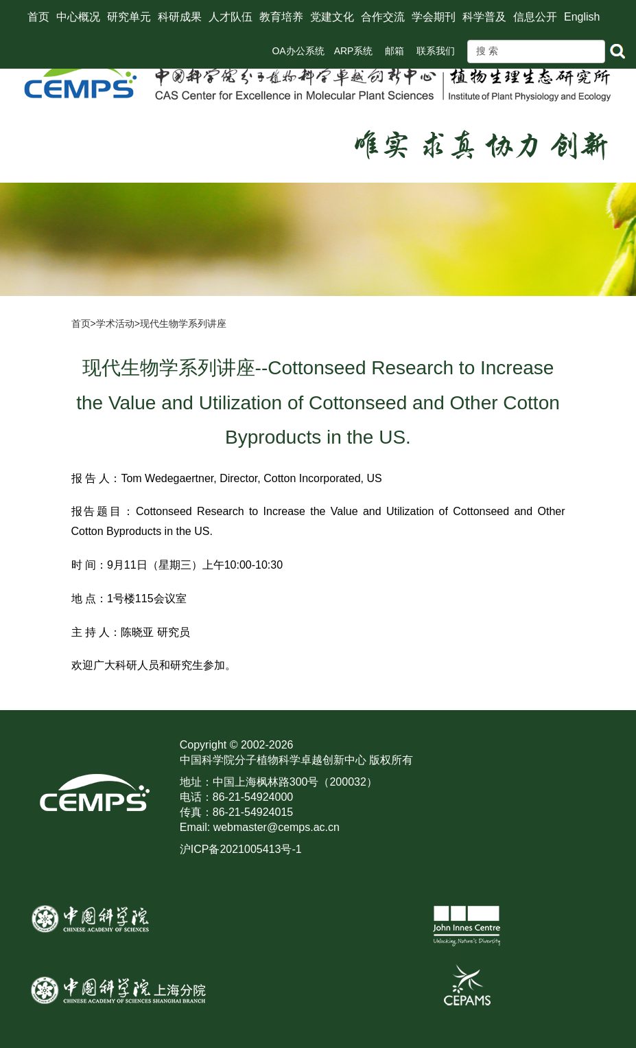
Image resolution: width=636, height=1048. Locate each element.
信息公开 (535, 17)
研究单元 (129, 17)
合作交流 (383, 17)
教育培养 (281, 17)
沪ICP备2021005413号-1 (241, 849)
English (582, 17)
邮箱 (394, 50)
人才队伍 (230, 17)
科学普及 (484, 17)
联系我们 (435, 50)
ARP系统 (353, 50)
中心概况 (78, 17)
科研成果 (180, 17)
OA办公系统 (298, 50)
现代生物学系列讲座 (183, 323)
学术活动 (115, 323)
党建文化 (332, 17)
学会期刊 (434, 17)
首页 (38, 17)
